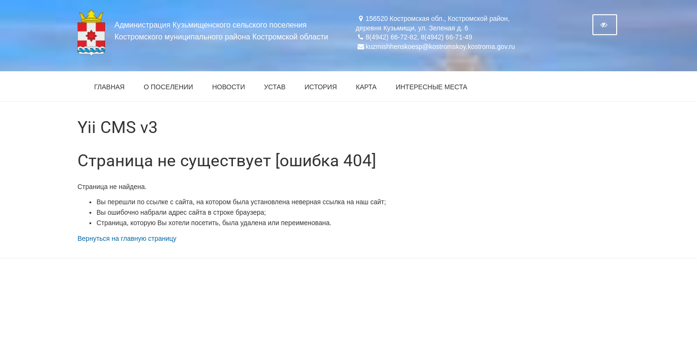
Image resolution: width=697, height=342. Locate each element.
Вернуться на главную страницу (126, 238)
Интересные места (431, 87)
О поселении (168, 87)
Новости (228, 87)
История (321, 87)
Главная (109, 87)
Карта (366, 87)
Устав (274, 87)
